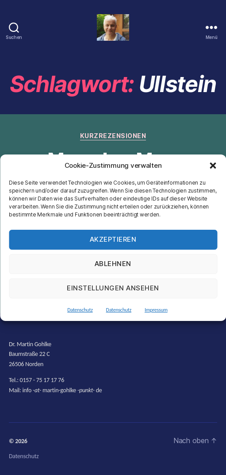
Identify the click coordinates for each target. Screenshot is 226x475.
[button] (212, 165)
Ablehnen (113, 263)
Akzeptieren (113, 239)
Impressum (156, 310)
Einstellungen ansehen (113, 288)
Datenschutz (79, 310)
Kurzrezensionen (113, 135)
